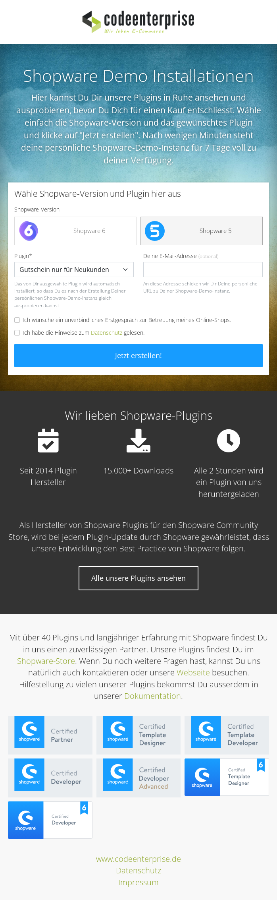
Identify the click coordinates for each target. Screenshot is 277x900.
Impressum (138, 882)
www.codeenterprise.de (138, 858)
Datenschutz (106, 332)
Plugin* (74, 264)
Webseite (193, 672)
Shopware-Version (37, 209)
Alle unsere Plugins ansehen (138, 578)
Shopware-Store (46, 661)
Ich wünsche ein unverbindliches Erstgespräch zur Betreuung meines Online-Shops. (127, 320)
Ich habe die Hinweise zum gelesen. (83, 332)
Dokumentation (152, 696)
